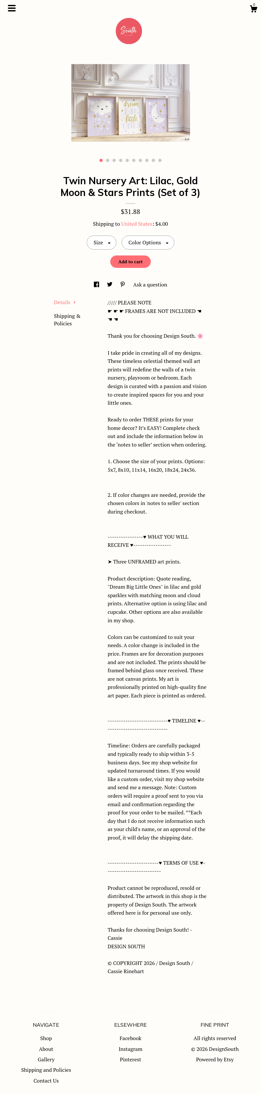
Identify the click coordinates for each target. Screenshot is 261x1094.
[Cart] (253, 10)
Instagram (131, 1049)
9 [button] (153, 160)
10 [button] (160, 160)
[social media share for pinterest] (123, 284)
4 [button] (120, 160)
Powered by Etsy (215, 1059)
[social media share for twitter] (110, 284)
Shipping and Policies (46, 1069)
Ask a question (150, 284)
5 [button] (127, 160)
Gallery (46, 1059)
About (46, 1049)
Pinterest (130, 1059)
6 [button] (133, 160)
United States (136, 223)
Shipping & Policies (67, 319)
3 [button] (114, 160)
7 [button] (140, 160)
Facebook (131, 1038)
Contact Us (46, 1080)
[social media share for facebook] (97, 284)
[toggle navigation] (12, 8)
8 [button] (146, 160)
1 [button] (101, 160)
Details (65, 302)
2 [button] (107, 160)
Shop (46, 1038)
